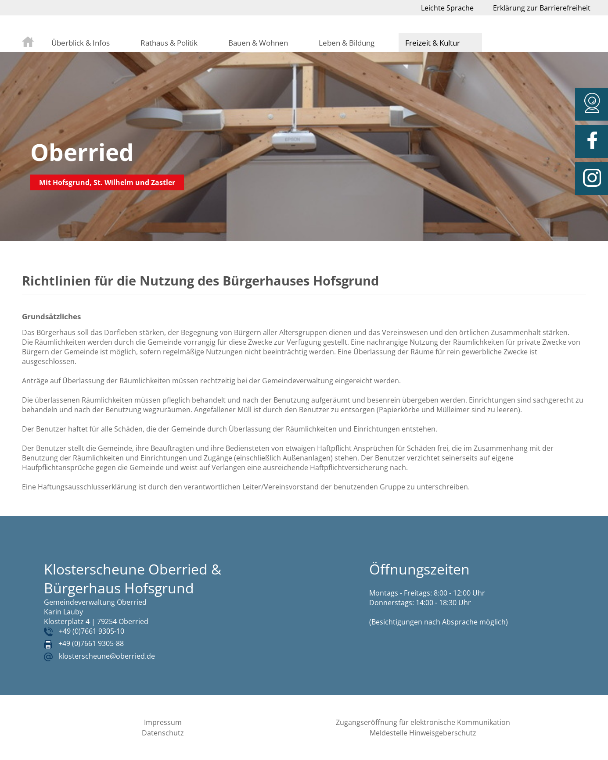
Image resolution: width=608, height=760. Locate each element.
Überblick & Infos (80, 42)
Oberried (82, 152)
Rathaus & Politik (169, 42)
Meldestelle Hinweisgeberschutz (423, 733)
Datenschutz (163, 733)
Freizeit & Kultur (432, 42)
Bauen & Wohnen (258, 42)
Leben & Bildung (346, 42)
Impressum (163, 722)
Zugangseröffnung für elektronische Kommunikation (423, 722)
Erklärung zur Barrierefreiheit (541, 8)
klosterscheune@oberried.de (107, 656)
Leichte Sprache (447, 8)
